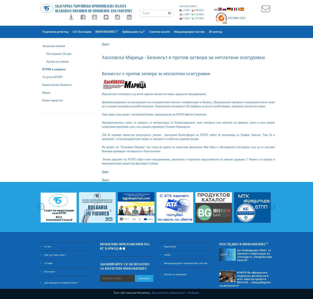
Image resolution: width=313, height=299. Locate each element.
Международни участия (189, 31)
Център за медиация (173, 274)
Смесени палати (159, 31)
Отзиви (46, 263)
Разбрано (193, 292)
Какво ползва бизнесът (57, 84)
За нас (45, 246)
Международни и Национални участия (183, 263)
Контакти (47, 271)
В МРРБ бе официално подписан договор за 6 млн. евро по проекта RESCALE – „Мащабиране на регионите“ (245, 279)
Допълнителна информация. (168, 292)
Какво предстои (52, 100)
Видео (46, 92)
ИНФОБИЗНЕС (106, 31)
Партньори (168, 246)
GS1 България (82, 31)
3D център (215, 31)
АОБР (165, 254)
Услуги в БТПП (52, 77)
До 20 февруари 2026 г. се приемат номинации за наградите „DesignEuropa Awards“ (254, 255)
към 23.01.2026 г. (188, 6)
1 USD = (192, 10)
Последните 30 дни (58, 53)
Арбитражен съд (133, 31)
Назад (105, 44)
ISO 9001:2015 (230, 18)
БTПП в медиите (53, 69)
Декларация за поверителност (59, 282)
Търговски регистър (55, 31)
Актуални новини (53, 46)
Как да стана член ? (53, 254)
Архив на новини (57, 61)
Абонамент (144, 278)
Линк (105, 171)
